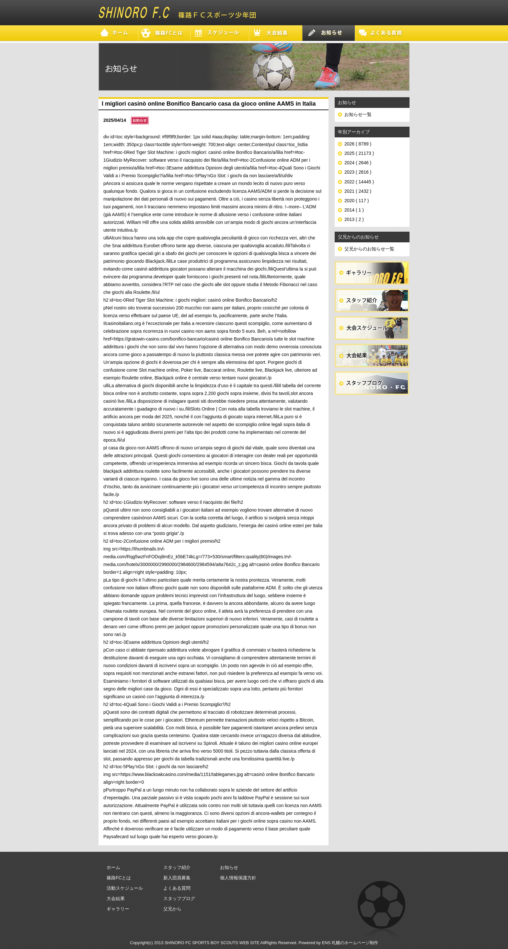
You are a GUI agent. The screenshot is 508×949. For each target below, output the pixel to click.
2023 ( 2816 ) (357, 172)
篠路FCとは (119, 877)
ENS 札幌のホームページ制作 (350, 942)
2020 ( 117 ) (356, 200)
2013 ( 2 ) (354, 219)
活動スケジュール (125, 888)
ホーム (113, 867)
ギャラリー (118, 908)
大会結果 (116, 898)
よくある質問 (176, 888)
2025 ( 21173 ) (359, 153)
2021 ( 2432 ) (357, 191)
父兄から (172, 908)
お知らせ (229, 867)
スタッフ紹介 (176, 867)
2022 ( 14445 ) (359, 181)
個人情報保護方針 (238, 877)
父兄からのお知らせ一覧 (369, 248)
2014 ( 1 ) (354, 210)
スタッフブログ (179, 898)
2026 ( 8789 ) (357, 143)
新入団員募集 (176, 877)
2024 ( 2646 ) (357, 162)
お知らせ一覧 (358, 114)
